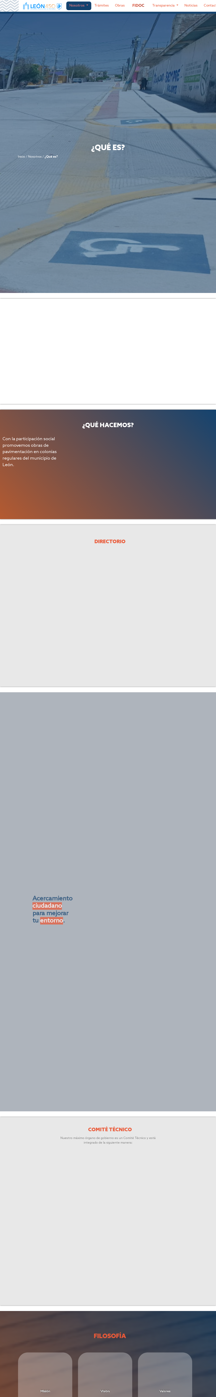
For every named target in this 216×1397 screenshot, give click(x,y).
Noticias (191, 5)
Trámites (101, 5)
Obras (120, 5)
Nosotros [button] (77, 5)
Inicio (8, 157)
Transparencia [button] (163, 5)
